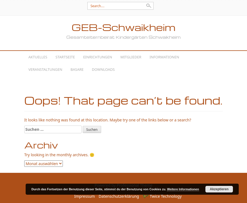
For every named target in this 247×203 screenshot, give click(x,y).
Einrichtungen (97, 56)
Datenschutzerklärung (119, 196)
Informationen (164, 56)
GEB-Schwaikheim (124, 27)
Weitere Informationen (183, 189)
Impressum (84, 196)
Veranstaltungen (45, 69)
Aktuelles (37, 56)
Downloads (103, 69)
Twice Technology (162, 196)
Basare (77, 69)
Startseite (65, 56)
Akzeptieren (219, 189)
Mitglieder (130, 56)
